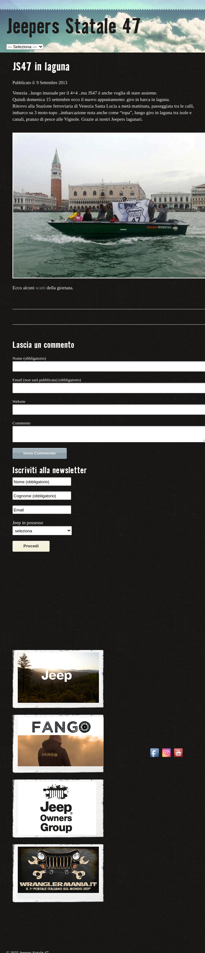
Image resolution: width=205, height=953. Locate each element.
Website (19, 401)
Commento (21, 423)
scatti (41, 287)
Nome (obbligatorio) (29, 358)
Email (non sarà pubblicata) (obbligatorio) (46, 380)
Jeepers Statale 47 (73, 25)
